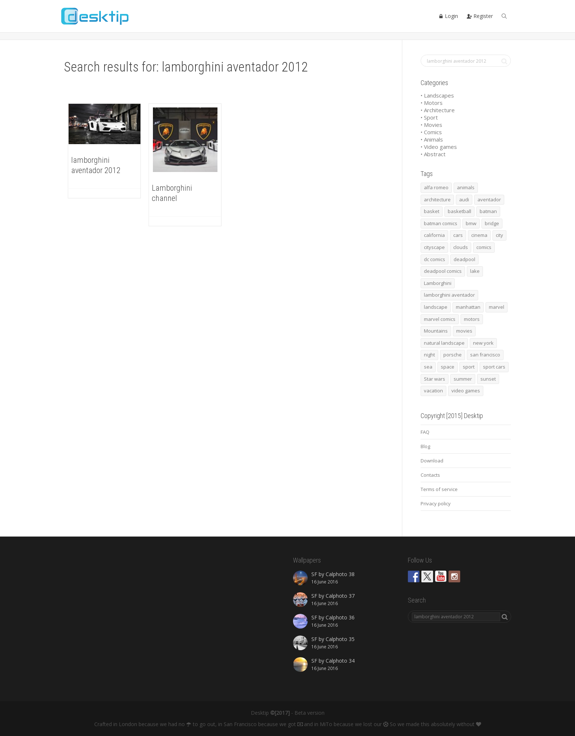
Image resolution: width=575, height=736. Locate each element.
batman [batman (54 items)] (488, 211)
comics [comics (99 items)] (483, 247)
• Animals (432, 139)
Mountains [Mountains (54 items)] (436, 330)
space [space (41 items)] (447, 366)
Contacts (430, 475)
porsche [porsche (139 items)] (452, 354)
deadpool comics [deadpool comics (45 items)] (443, 271)
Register (480, 15)
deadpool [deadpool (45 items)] (464, 259)
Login (448, 15)
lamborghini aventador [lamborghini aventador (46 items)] (449, 295)
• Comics (431, 132)
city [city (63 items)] (499, 235)
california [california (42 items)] (434, 235)
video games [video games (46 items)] (465, 390)
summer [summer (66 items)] (463, 379)
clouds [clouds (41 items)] (460, 247)
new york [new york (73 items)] (483, 343)
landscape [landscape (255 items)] (435, 307)
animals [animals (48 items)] (466, 187)
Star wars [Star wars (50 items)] (434, 379)
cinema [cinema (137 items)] (479, 235)
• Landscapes (437, 95)
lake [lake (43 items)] (475, 271)
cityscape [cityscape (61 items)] (434, 247)
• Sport (429, 117)
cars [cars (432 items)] (458, 235)
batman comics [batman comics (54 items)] (440, 223)
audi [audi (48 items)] (464, 199)
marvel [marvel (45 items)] (496, 307)
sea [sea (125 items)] (428, 366)
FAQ (425, 432)
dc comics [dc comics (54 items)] (434, 259)
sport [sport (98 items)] (469, 366)
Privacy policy (436, 503)
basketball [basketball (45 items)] (459, 211)
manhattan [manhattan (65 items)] (468, 307)
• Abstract (433, 154)
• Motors (432, 102)
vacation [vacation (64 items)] (433, 390)
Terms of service (439, 489)
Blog (425, 446)
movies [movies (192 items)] (464, 330)
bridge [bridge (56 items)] (492, 223)
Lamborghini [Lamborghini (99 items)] (437, 283)
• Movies (431, 124)
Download (432, 460)
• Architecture (438, 110)
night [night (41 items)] (429, 354)
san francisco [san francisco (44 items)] (485, 354)
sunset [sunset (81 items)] (488, 379)
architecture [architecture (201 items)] (437, 199)
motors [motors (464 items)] (472, 319)
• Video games (439, 146)
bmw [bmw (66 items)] (471, 223)
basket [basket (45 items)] (431, 211)
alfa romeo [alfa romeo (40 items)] (436, 187)
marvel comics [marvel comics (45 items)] (439, 319)
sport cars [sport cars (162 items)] (494, 366)
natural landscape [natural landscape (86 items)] (444, 343)
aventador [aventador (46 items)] (489, 199)
